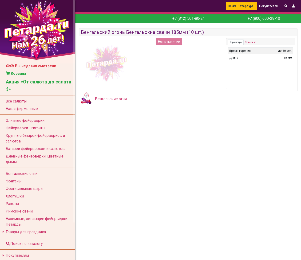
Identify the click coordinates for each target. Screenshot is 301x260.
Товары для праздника (23, 232)
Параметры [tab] (235, 42)
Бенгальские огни (111, 99)
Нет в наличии (169, 41)
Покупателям (15, 255)
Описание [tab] (250, 42)
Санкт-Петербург (240, 6)
